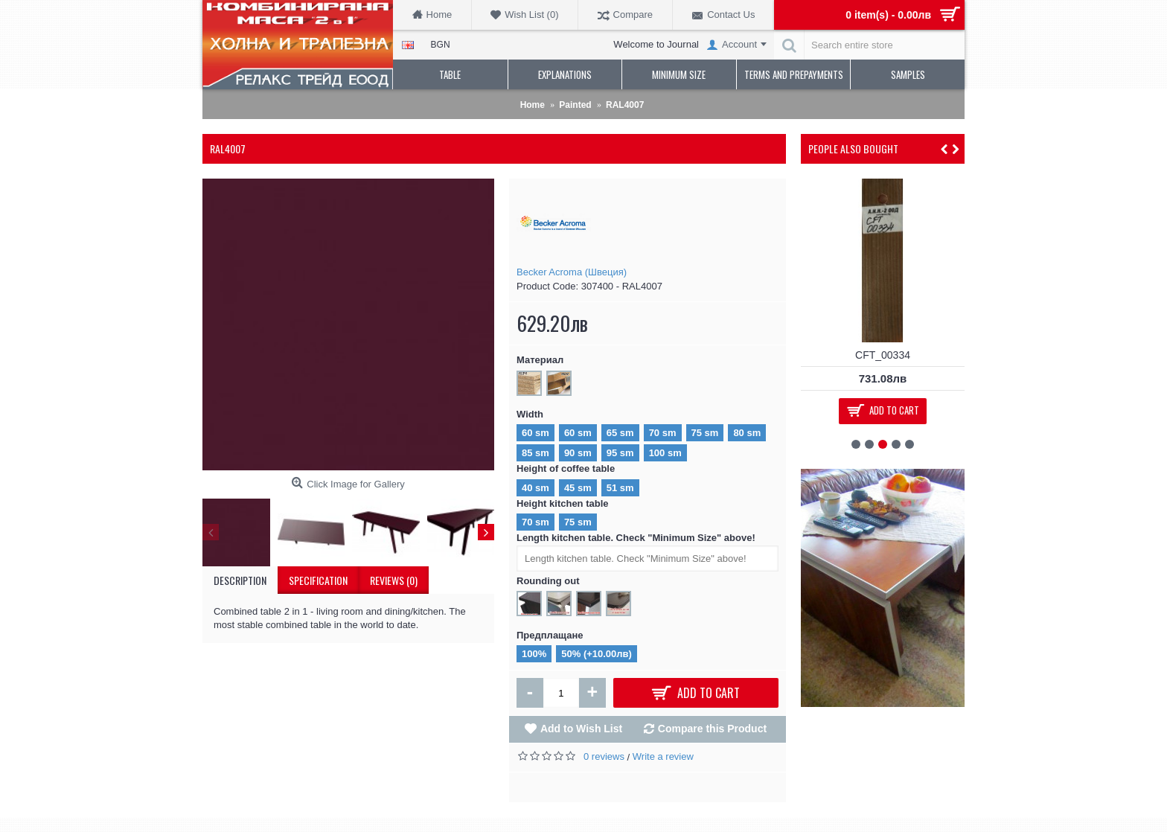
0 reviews (604, 756)
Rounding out (548, 580)
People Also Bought (853, 148)
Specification (318, 580)
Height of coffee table (566, 468)
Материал (540, 359)
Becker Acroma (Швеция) (572, 272)
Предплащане (550, 635)
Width (530, 414)
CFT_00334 (882, 355)
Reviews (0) (394, 580)
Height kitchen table (563, 503)
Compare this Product (712, 729)
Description (240, 580)
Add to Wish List (581, 729)
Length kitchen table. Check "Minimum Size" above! (636, 537)
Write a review (663, 756)
